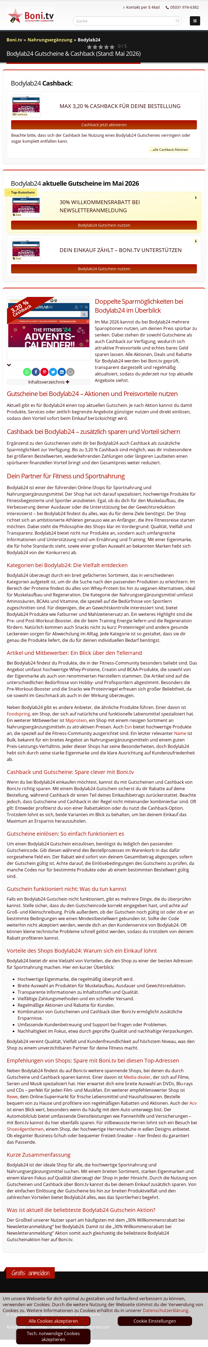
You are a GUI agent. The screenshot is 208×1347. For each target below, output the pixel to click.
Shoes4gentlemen (25, 1129)
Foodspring (18, 714)
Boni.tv (14, 40)
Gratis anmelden (30, 1272)
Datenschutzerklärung (165, 1310)
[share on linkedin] (61, 372)
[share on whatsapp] (27, 372)
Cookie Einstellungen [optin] (155, 1321)
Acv (193, 1103)
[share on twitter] (53, 372)
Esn (128, 727)
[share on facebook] (35, 372)
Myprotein (76, 720)
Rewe (12, 1097)
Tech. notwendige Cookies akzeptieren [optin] (53, 1336)
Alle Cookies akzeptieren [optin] (53, 1321)
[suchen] (178, 20)
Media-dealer (137, 1077)
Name (180, 733)
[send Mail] (70, 372)
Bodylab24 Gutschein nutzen (104, 225)
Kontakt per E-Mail (141, 7)
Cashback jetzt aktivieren (104, 124)
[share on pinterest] (44, 372)
